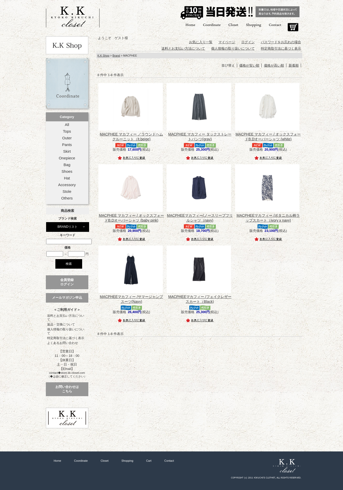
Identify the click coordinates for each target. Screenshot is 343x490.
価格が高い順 (274, 65)
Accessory (67, 185)
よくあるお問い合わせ (62, 342)
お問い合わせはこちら (67, 389)
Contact (275, 24)
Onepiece (67, 158)
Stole (67, 191)
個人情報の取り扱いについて (65, 331)
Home (190, 24)
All (67, 125)
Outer (67, 138)
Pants (67, 145)
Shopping (253, 24)
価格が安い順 (249, 65)
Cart (292, 27)
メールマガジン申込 (67, 298)
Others (67, 198)
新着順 (294, 65)
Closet (233, 24)
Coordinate (212, 24)
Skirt (67, 151)
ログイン (248, 42)
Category (67, 117)
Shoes (67, 171)
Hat (67, 178)
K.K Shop (103, 55)
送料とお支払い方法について (65, 317)
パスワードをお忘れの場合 (281, 42)
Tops (67, 131)
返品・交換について (61, 324)
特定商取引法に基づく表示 (65, 338)
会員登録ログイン (67, 282)
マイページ (226, 42)
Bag (67, 165)
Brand (116, 55)
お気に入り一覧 (200, 42)
